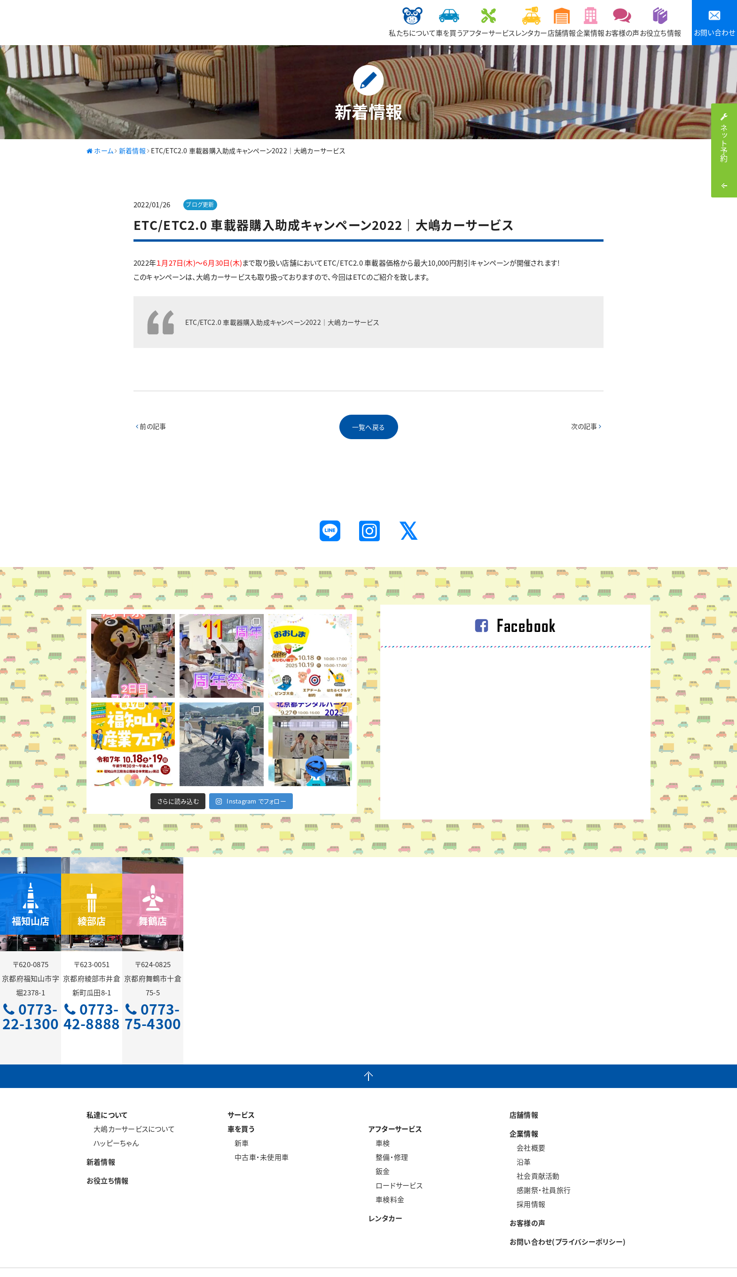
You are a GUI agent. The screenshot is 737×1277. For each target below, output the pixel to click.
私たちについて (267, 22)
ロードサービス (395, 1164)
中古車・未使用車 (258, 1135)
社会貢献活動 (535, 1154)
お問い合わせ (714, 22)
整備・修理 (388, 1135)
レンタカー (444, 22)
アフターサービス (383, 22)
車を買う (323, 22)
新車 (238, 1121)
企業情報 (542, 22)
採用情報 (527, 1182)
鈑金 (379, 1149)
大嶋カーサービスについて (130, 1107)
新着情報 (100, 1140)
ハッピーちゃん (112, 1121)
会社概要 (527, 1126)
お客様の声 (594, 22)
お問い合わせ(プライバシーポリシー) (568, 1220)
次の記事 (585, 428)
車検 (379, 1121)
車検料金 (386, 1178)
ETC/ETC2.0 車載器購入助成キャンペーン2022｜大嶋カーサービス (288, 322)
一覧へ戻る (368, 428)
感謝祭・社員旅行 (540, 1168)
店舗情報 (494, 22)
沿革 (520, 1140)
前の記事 (152, 428)
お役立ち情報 (651, 22)
